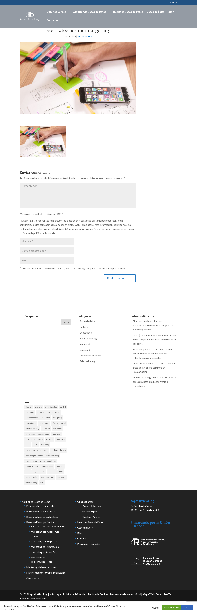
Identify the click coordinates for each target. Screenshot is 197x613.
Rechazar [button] (187, 607)
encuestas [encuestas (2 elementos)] (57, 428)
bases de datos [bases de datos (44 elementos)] (51, 407)
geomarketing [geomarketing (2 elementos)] (43, 434)
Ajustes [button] (155, 607)
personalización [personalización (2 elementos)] (32, 466)
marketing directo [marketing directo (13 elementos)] (58, 450)
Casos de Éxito (155, 12)
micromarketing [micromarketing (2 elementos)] (52, 455)
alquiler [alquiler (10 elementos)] (29, 407)
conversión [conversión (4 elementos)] (45, 418)
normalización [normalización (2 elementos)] (31, 461)
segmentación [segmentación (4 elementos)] (39, 472)
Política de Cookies (98, 594)
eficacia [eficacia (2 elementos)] (55, 423)
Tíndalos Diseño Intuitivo (33, 598)
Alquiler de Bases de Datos (89, 12)
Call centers (86, 326)
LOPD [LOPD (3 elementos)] (35, 445)
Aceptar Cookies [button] (171, 607)
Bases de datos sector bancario (47, 526)
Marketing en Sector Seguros (46, 552)
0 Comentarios (85, 36)
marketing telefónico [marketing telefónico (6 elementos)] (34, 455)
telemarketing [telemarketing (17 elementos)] (31, 482)
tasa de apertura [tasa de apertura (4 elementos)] (47, 477)
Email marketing (88, 338)
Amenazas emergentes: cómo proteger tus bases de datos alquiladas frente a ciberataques (155, 381)
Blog (171, 12)
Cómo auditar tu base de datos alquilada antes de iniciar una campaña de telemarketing (154, 367)
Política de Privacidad (74, 594)
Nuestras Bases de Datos (128, 12)
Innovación (85, 344)
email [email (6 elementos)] (63, 423)
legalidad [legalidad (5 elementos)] (49, 439)
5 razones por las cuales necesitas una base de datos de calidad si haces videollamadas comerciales (152, 353)
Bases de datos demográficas (41, 505)
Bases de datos (87, 321)
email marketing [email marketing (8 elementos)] (32, 428)
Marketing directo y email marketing (45, 572)
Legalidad (85, 349)
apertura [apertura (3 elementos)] (38, 407)
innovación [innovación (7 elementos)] (56, 434)
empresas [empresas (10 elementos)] (46, 428)
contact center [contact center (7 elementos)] (32, 418)
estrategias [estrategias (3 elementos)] (30, 434)
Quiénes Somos (56, 12)
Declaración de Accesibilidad (125, 594)
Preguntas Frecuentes (88, 543)
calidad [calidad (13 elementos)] (63, 407)
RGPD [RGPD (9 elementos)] (28, 472)
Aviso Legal (55, 594)
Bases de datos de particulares (42, 516)
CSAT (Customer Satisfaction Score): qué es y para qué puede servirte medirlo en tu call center (154, 339)
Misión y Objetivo (91, 505)
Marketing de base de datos (41, 567)
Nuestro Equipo (90, 511)
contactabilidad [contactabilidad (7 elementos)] (54, 412)
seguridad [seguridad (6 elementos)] (52, 472)
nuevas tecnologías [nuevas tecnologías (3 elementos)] (48, 461)
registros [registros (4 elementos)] (59, 466)
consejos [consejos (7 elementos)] (41, 412)
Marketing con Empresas (44, 541)
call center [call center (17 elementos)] (30, 412)
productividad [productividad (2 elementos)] (47, 466)
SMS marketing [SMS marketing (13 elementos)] (32, 477)
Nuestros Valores (91, 516)
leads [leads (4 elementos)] (40, 439)
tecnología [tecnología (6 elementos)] (61, 477)
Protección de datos (90, 355)
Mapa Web (149, 594)
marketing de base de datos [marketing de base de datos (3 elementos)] (37, 450)
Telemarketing (87, 361)
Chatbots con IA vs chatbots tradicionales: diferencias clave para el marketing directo (153, 325)
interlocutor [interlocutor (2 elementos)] (31, 439)
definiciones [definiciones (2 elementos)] (31, 423)
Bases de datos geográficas (40, 511)
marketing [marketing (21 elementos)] (45, 445)
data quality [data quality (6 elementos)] (57, 418)
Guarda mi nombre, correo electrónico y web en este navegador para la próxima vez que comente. (74, 268)
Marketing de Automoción (45, 546)
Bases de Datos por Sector (40, 522)
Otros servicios (34, 577)
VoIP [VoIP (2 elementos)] (42, 482)
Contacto (52, 20)
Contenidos (86, 332)
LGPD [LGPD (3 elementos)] (28, 445)
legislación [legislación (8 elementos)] (60, 439)
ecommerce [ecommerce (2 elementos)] (44, 423)
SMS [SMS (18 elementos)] (61, 472)
